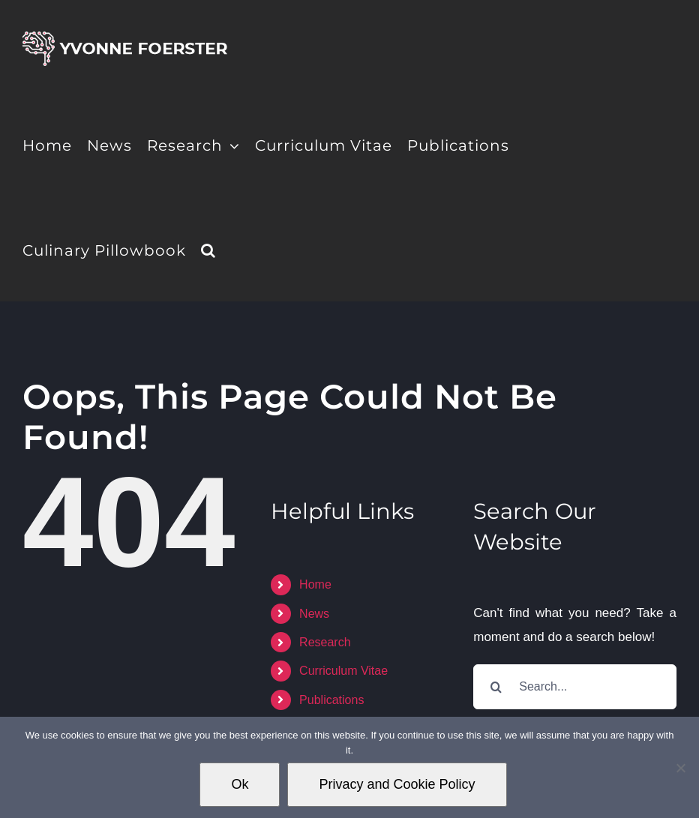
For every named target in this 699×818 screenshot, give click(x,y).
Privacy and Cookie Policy (397, 784)
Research (324, 642)
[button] (208, 248)
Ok (239, 784)
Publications (331, 700)
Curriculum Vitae (343, 670)
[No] (680, 767)
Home (315, 584)
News (314, 613)
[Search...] (574, 686)
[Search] (495, 686)
